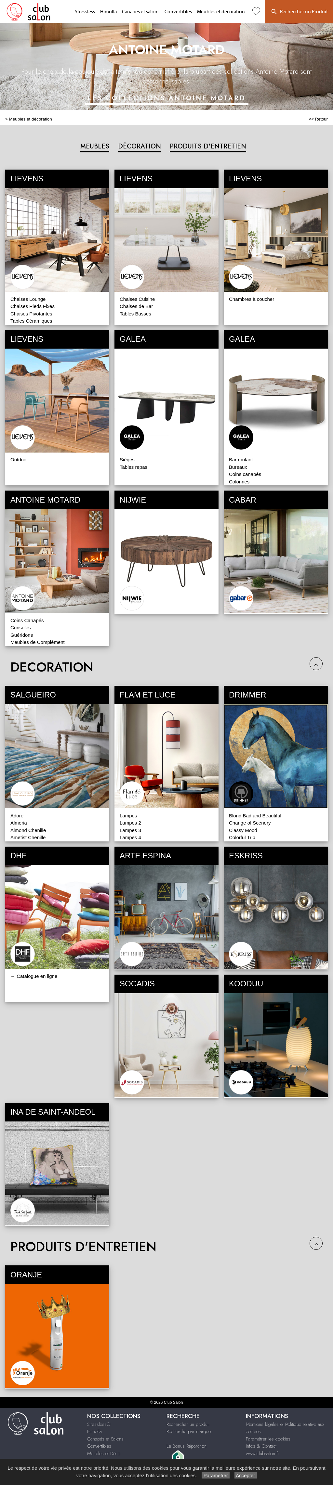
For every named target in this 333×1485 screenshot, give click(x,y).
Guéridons (21, 635)
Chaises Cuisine (137, 299)
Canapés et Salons (105, 1438)
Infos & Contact (261, 1446)
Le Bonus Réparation (186, 1446)
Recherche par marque (188, 1431)
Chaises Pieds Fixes (32, 306)
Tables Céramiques (31, 321)
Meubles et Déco (103, 1453)
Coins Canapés (27, 620)
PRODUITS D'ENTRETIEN (208, 146)
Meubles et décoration (221, 12)
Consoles (20, 627)
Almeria (18, 823)
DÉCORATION (139, 146)
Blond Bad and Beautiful (255, 815)
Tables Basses (135, 313)
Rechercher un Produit (299, 12)
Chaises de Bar (136, 306)
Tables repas (133, 467)
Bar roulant (241, 459)
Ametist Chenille (28, 837)
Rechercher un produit (187, 1424)
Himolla (108, 12)
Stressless (85, 12)
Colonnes (239, 481)
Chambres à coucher (251, 299)
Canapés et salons (140, 12)
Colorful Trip (242, 837)
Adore (16, 815)
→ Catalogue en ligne (33, 976)
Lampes (128, 815)
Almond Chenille (28, 830)
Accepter (246, 1475)
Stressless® (98, 1424)
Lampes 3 (130, 830)
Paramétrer (215, 1475)
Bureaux (238, 467)
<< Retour (318, 119)
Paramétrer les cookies (268, 1438)
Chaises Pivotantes (31, 313)
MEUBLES (94, 146)
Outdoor (19, 459)
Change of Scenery (250, 823)
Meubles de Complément (37, 642)
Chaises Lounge (28, 299)
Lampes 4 (130, 837)
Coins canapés (245, 474)
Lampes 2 (130, 823)
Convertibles (178, 12)
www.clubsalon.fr (262, 1453)
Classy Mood (243, 830)
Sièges (127, 459)
